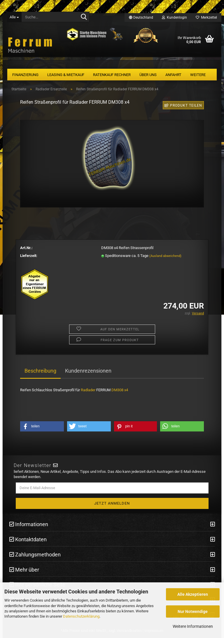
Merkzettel (206, 17)
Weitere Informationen (193, 626)
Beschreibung (40, 371)
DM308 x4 (119, 390)
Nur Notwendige (193, 611)
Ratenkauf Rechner (112, 75)
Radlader (88, 390)
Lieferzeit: (28, 255)
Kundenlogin (174, 17)
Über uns (148, 75)
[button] (42, 426)
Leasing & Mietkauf (65, 75)
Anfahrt (173, 75)
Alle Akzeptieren (192, 594)
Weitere (198, 75)
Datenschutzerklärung (81, 616)
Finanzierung (25, 75)
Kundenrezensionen (88, 371)
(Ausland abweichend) (165, 256)
